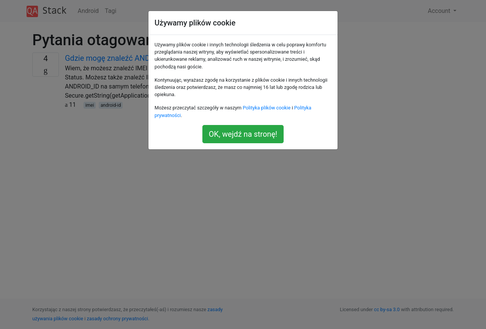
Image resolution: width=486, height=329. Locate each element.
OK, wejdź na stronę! (243, 134)
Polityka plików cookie (266, 108)
